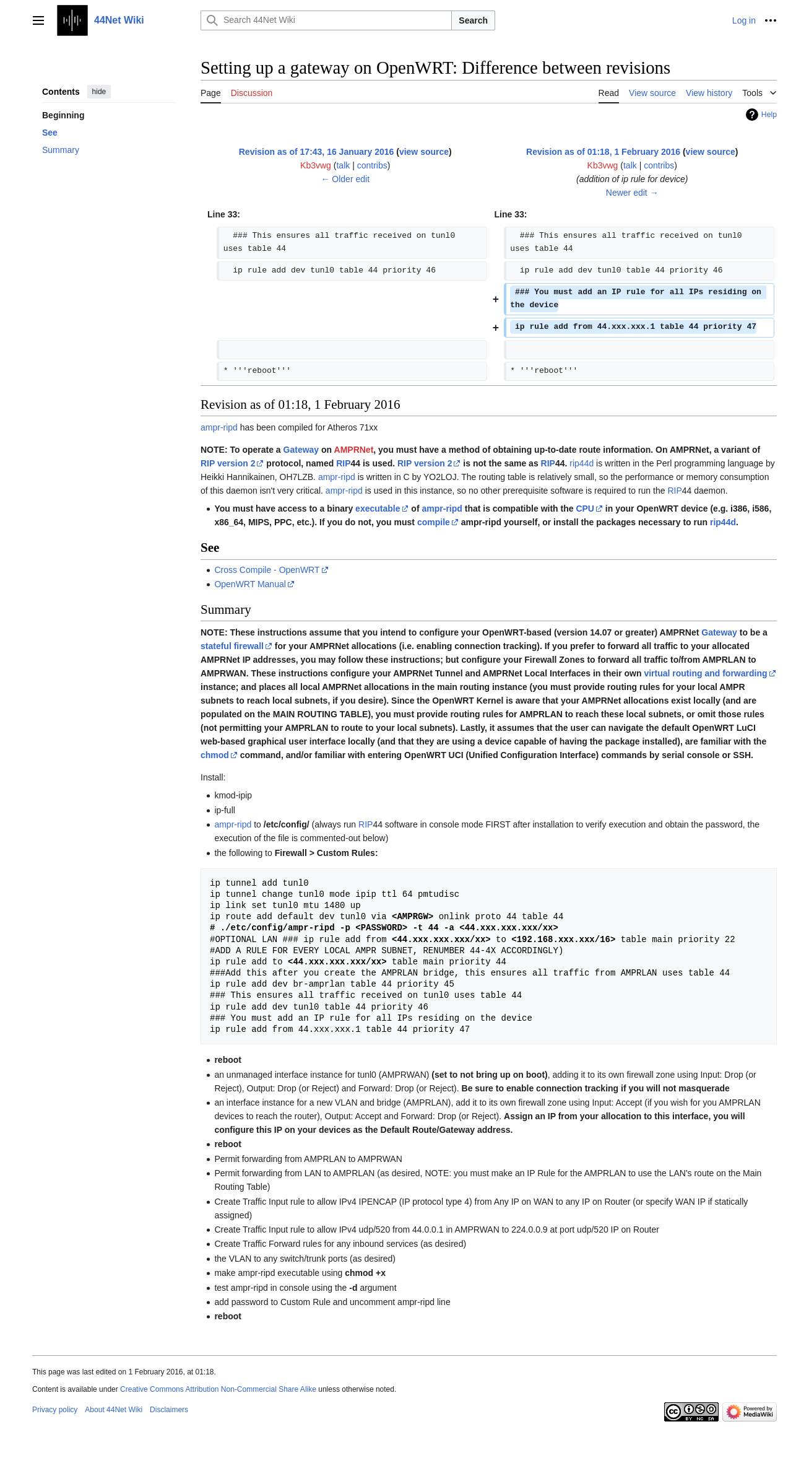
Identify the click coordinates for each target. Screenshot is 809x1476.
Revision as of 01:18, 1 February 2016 (603, 152)
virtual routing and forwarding (705, 673)
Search (473, 20)
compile (433, 522)
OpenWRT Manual (249, 584)
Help (769, 114)
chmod (215, 755)
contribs (372, 165)
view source (424, 152)
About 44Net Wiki (113, 1409)
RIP (343, 463)
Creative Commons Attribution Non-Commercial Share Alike (218, 1389)
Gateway (301, 450)
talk (343, 165)
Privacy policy (54, 1409)
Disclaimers (169, 1409)
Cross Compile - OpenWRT (266, 570)
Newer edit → (632, 193)
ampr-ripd (219, 427)
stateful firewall (232, 646)
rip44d (581, 463)
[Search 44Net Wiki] (326, 20)
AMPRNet (354, 450)
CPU (585, 508)
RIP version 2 (228, 463)
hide (99, 91)
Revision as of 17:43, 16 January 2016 (316, 152)
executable (377, 508)
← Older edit (345, 179)
